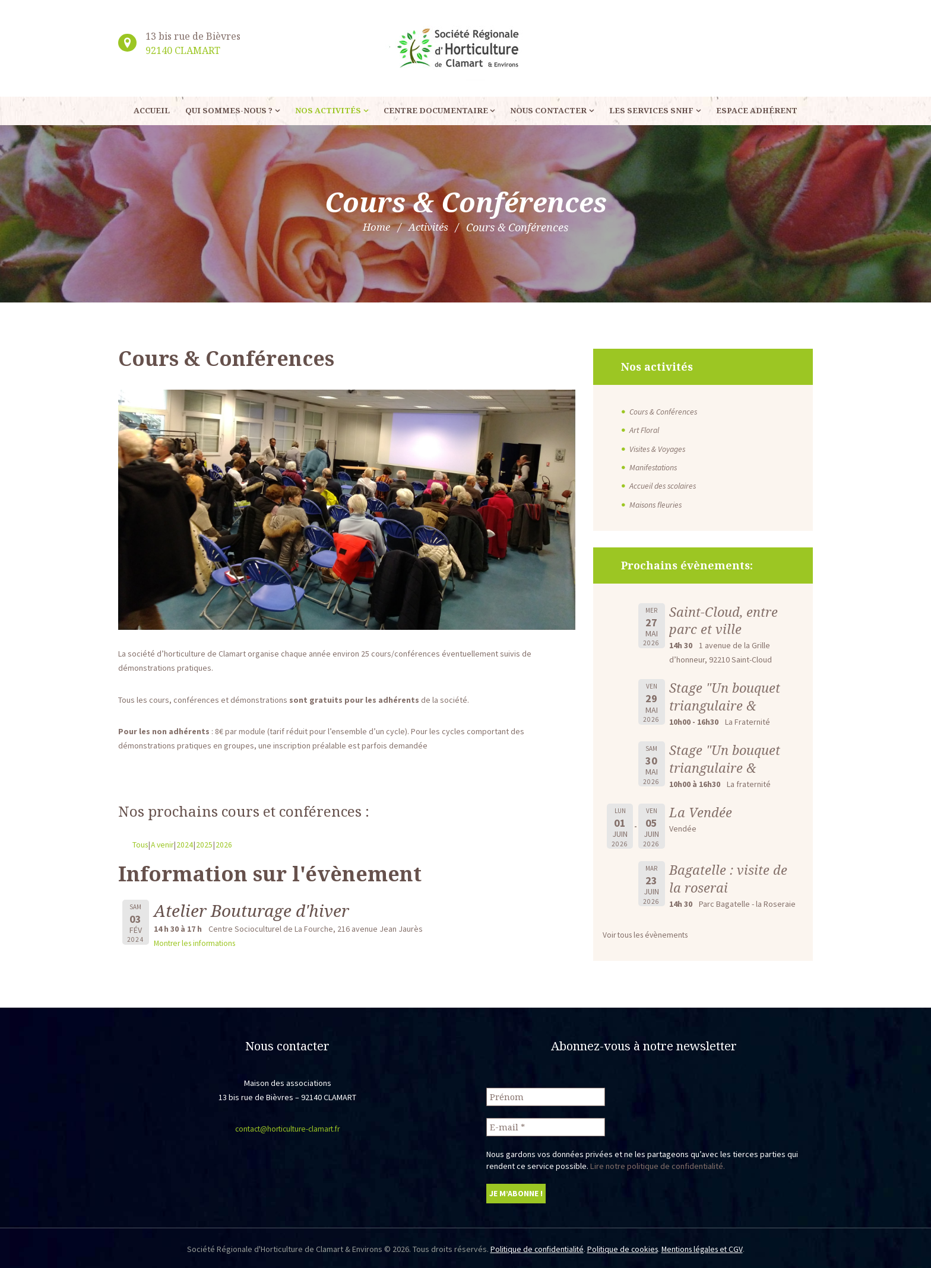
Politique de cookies (621, 1247)
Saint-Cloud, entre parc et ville (724, 619)
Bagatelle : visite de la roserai (728, 877)
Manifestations (654, 466)
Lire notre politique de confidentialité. (657, 1164)
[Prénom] (545, 1095)
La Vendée (700, 811)
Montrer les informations (198, 943)
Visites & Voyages (658, 448)
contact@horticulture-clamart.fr (287, 1127)
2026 (226, 844)
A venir (164, 844)
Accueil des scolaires (663, 485)
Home (375, 227)
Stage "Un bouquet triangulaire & (725, 696)
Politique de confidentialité (534, 1247)
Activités (429, 227)
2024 (187, 844)
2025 (207, 844)
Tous (140, 844)
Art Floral (645, 430)
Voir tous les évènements (648, 933)
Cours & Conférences (664, 411)
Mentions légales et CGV (705, 1247)
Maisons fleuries (656, 503)
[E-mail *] (545, 1125)
